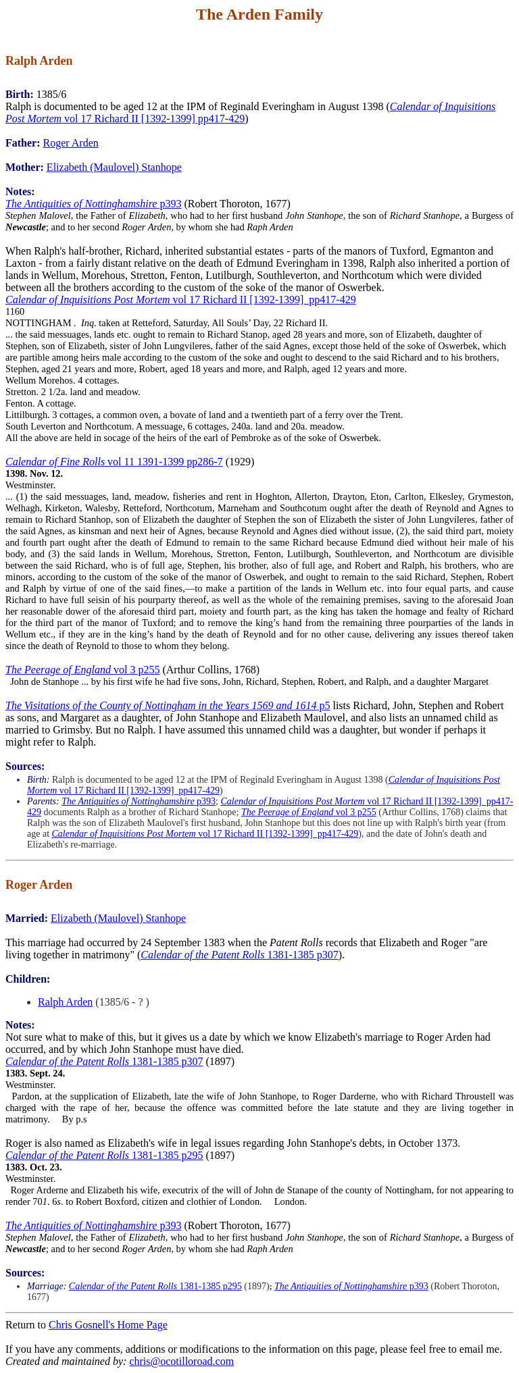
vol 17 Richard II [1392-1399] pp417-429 (180, 299)
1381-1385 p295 (104, 1155)
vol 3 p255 (82, 669)
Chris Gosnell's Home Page (108, 1324)
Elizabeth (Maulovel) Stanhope (114, 167)
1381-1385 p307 (239, 954)
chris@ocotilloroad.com (181, 1361)
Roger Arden (71, 143)
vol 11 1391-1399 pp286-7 (114, 461)
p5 (167, 705)
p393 (93, 203)
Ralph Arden (65, 1002)
